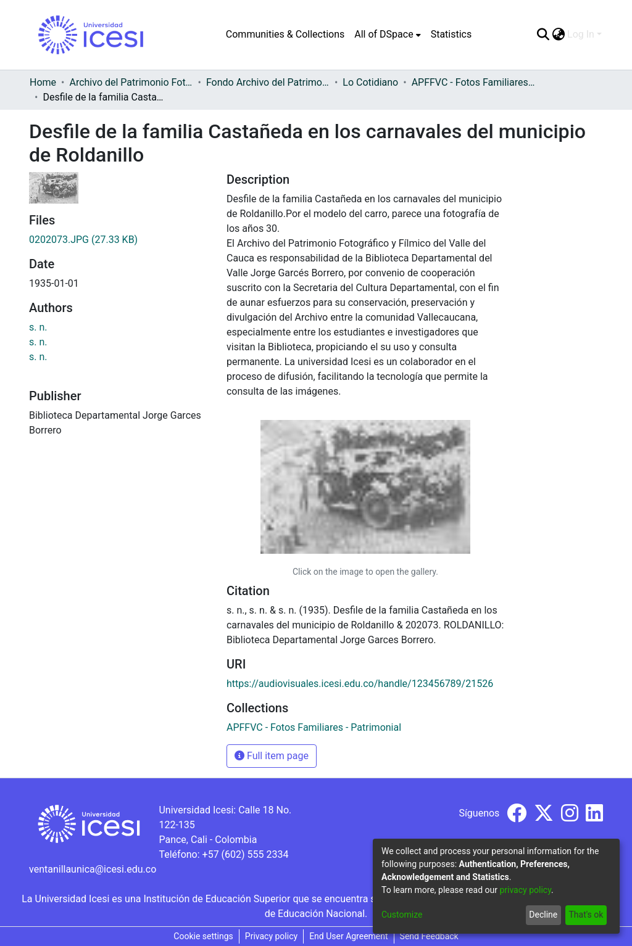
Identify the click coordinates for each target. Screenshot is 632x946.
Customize (401, 914)
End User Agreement (348, 936)
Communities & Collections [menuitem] (285, 34)
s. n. (38, 327)
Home (43, 82)
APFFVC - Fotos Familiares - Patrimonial (473, 82)
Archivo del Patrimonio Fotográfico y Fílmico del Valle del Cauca (131, 82)
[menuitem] (387, 34)
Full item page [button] (272, 756)
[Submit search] (543, 34)
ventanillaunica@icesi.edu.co (92, 869)
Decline (543, 914)
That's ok (585, 914)
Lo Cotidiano (370, 82)
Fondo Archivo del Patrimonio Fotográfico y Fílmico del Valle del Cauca (268, 82)
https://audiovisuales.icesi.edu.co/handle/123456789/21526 (360, 683)
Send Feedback (429, 936)
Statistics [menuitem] (451, 34)
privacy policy (525, 890)
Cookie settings (203, 936)
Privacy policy (271, 936)
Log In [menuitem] (580, 34)
